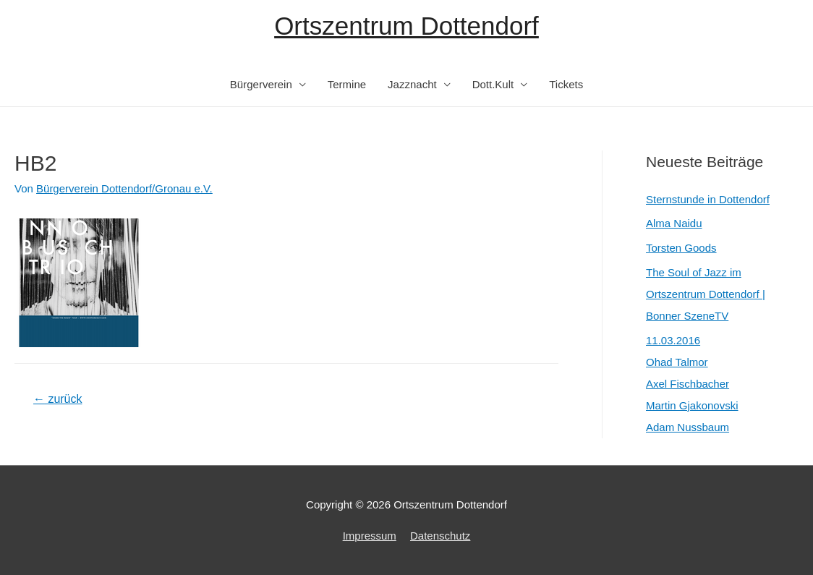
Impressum (369, 535)
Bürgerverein (261, 84)
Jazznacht (412, 84)
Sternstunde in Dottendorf (708, 199)
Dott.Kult (493, 84)
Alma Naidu (674, 223)
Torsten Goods (681, 248)
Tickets (566, 84)
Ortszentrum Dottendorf (406, 26)
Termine (347, 84)
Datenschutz (440, 535)
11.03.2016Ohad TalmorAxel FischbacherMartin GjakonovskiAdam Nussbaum (692, 383)
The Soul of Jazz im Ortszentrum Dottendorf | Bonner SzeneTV (705, 294)
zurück (57, 399)
